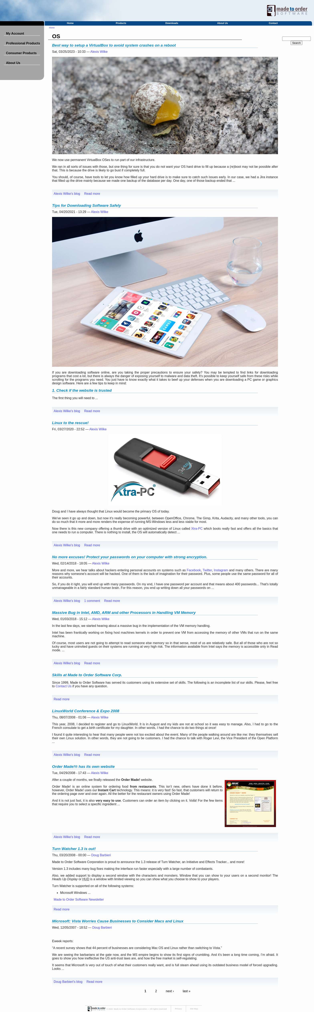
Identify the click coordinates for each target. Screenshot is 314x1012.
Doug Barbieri (101, 855)
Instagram (221, 570)
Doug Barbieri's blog (68, 981)
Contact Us (63, 686)
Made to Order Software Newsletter (79, 899)
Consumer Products (21, 53)
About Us (222, 23)
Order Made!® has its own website (83, 766)
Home (70, 23)
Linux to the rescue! (70, 423)
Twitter (207, 570)
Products (121, 23)
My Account (15, 33)
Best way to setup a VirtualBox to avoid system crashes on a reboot (114, 45)
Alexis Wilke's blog (67, 193)
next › (170, 991)
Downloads (171, 23)
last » (186, 991)
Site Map (194, 1009)
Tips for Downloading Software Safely (86, 205)
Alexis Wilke (99, 51)
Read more (92, 193)
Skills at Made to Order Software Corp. (87, 675)
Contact (273, 23)
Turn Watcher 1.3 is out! (74, 849)
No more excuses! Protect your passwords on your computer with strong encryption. (129, 557)
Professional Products (23, 43)
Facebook (194, 570)
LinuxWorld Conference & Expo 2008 (85, 711)
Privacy (178, 1009)
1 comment (92, 600)
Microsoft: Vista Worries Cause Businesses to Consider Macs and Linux (117, 921)
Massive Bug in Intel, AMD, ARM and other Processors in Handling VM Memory (124, 612)
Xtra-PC (197, 528)
